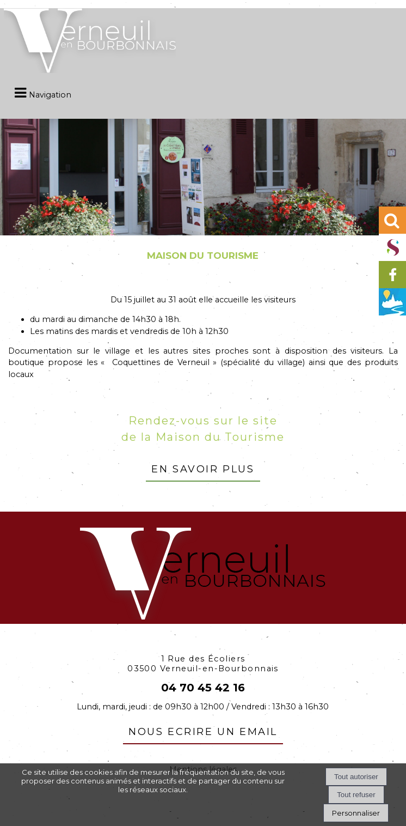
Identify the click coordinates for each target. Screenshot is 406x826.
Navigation (50, 95)
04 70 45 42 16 (203, 687)
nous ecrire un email (203, 730)
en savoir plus (202, 467)
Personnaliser (356, 813)
